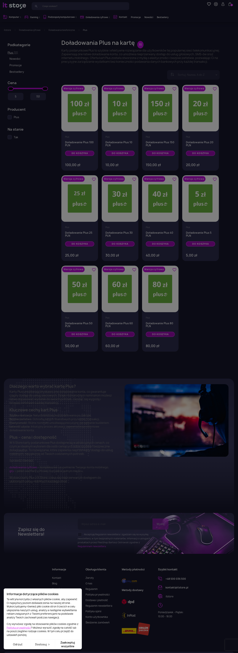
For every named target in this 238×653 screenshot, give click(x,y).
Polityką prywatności (19, 627)
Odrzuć (17, 644)
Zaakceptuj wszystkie (67, 644)
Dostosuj (42, 644)
